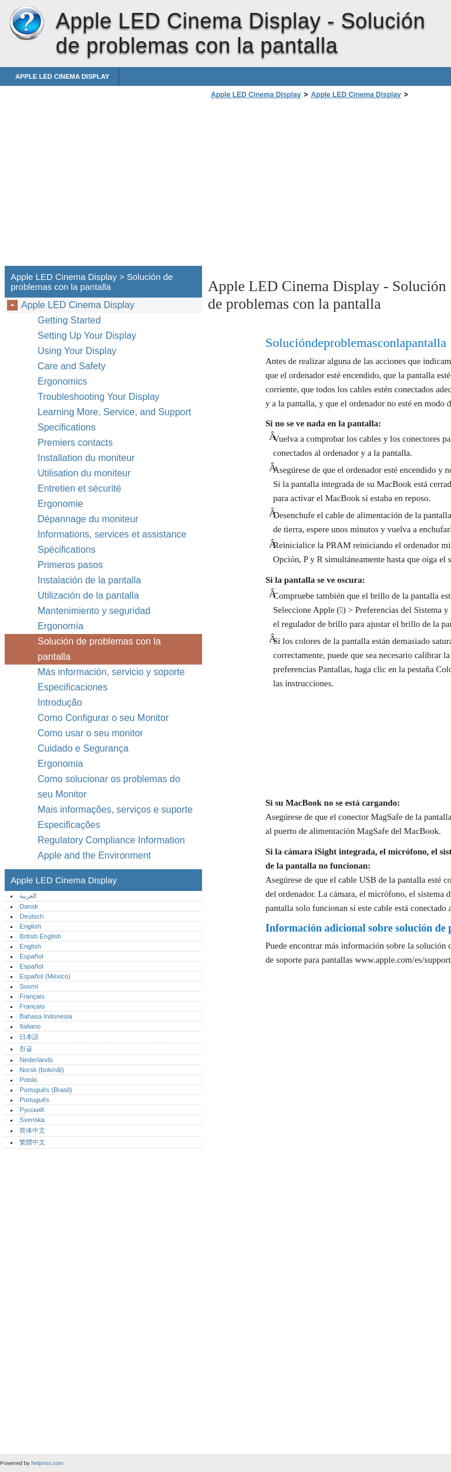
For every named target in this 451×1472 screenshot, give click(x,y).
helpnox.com (47, 1463)
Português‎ (34, 1099)
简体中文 (32, 1130)
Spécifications (67, 550)
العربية (27, 895)
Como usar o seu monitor (92, 733)
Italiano (30, 1026)
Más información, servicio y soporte (111, 672)
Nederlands (36, 1059)
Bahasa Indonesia (45, 1016)
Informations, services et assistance (112, 534)
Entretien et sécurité (81, 488)
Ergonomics (62, 381)
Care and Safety (73, 366)
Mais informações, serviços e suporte (115, 810)
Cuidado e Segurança (84, 748)
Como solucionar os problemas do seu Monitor (109, 786)
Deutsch (31, 916)
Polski (28, 1079)
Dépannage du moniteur (88, 519)
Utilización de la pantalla (90, 595)
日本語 (29, 1036)
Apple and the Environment (95, 855)
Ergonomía (60, 626)
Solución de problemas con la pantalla (99, 649)
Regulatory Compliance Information (111, 840)
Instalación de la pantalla (89, 580)
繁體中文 (32, 1142)
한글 (25, 1048)
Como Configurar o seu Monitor (103, 718)
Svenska (32, 1119)
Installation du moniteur (86, 458)
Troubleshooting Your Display (99, 397)
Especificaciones (72, 687)
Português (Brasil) (45, 1089)
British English (40, 936)
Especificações (69, 825)
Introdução (60, 702)
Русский (31, 1109)
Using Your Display (78, 351)
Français (32, 996)
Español (31, 956)
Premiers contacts (75, 443)
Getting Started (69, 320)
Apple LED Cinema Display (26, 23)
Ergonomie (60, 504)
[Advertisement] (306, 186)
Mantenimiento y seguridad (95, 611)
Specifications (67, 427)
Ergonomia (60, 764)
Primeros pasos (70, 565)
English (30, 926)
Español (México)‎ (44, 976)
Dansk (28, 906)
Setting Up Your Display (87, 336)
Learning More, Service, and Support (114, 412)
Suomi (28, 986)
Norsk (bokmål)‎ (41, 1069)
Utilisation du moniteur (85, 473)
